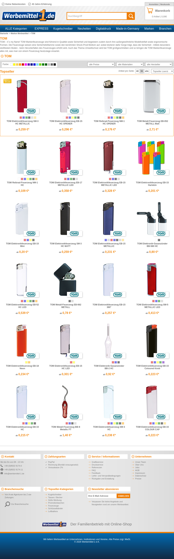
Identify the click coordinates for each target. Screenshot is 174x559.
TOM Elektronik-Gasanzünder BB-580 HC (152, 244)
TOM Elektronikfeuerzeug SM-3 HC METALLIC (22, 122)
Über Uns (139, 465)
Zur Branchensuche (17, 504)
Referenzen (97, 467)
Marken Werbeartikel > (21, 33)
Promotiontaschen (56, 503)
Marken (149, 28)
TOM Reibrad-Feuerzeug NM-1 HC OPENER (109, 122)
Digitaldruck (103, 28)
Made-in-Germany (127, 28)
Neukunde (165, 4)
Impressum (140, 473)
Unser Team (140, 462)
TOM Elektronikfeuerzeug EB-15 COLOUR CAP (152, 428)
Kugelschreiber (63, 28)
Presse (138, 479)
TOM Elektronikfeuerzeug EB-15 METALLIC (109, 244)
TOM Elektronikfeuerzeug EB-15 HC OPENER (65, 122)
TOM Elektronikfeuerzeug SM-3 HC (109, 428)
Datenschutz (140, 476)
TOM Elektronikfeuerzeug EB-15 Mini (22, 244)
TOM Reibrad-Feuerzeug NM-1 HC (22, 183)
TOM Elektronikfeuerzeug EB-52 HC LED (22, 305)
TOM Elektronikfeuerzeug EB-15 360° (109, 305)
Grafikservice (97, 462)
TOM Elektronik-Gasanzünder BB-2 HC (109, 367)
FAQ (94, 470)
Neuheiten (84, 28)
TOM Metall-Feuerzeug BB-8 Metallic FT (65, 428)
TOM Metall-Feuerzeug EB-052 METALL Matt (152, 122)
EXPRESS (41, 28)
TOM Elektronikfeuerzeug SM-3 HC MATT (66, 244)
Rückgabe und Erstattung (103, 479)
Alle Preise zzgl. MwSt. (120, 539)
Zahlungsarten (57, 456)
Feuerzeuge (53, 506)
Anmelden (153, 4)
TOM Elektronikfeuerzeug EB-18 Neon (22, 367)
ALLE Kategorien (16, 28)
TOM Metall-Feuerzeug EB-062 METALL (65, 305)
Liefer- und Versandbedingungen (106, 476)
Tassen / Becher (55, 497)
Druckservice (97, 465)
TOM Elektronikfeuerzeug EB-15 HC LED (65, 367)
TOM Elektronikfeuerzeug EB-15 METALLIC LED (109, 183)
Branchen (165, 28)
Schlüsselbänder (55, 508)
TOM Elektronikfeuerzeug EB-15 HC (22, 428)
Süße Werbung (55, 500)
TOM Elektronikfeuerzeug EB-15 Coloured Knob (152, 367)
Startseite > (5, 33)
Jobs (137, 467)
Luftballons (53, 511)
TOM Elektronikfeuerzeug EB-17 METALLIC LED (65, 183)
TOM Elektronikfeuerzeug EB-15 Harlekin (152, 183)
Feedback (96, 473)
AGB (137, 470)
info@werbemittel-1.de (14, 473)
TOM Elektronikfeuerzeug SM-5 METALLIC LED (152, 305)
